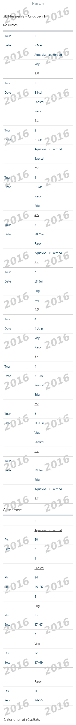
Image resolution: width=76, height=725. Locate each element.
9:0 (36, 73)
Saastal (39, 568)
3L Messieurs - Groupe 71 (24, 16)
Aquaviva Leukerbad (48, 530)
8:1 (36, 120)
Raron (38, 681)
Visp (37, 643)
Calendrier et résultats (22, 719)
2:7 (36, 262)
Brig (37, 606)
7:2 (36, 168)
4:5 (36, 215)
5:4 (36, 356)
